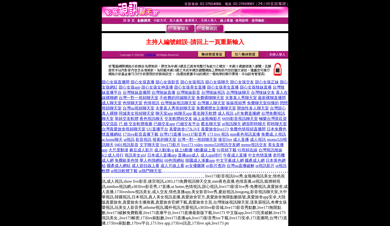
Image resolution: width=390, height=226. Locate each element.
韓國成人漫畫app (200, 160)
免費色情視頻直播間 (248, 129)
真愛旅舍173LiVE (184, 129)
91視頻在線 (247, 150)
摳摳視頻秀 (236, 103)
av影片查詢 (216, 166)
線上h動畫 (184, 150)
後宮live (225, 139)
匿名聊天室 (211, 124)
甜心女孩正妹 (267, 82)
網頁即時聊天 (254, 124)
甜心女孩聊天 (217, 82)
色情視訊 (151, 103)
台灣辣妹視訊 (213, 92)
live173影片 (170, 145)
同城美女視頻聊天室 (136, 113)
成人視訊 (226, 113)
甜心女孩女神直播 (157, 87)
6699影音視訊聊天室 (240, 118)
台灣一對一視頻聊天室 (138, 98)
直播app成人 (188, 155)
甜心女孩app (129, 87)
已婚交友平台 (188, 124)
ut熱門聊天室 (150, 171)
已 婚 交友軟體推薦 (135, 124)
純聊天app (183, 113)
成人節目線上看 (145, 166)
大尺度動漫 (118, 150)
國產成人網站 (119, 166)
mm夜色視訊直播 (245, 134)
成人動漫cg (164, 150)
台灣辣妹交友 (263, 92)
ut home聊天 (112, 139)
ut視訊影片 (264, 166)
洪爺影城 (150, 54)
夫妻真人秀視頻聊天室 (175, 108)
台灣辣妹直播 (163, 92)
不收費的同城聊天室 (177, 98)
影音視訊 (143, 139)
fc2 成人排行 (113, 155)
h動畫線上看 (205, 150)
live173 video (192, 145)
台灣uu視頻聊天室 (138, 108)
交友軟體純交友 (178, 118)
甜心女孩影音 (167, 82)
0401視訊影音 (127, 145)
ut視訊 (129, 139)
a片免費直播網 (247, 113)
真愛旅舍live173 (215, 129)
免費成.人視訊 (273, 134)
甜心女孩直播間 (116, 82)
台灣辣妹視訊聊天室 (178, 103)
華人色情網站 (151, 160)
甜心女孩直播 (142, 82)
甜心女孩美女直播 (190, 87)
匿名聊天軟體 (205, 113)
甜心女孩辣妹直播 (256, 87)
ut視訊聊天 (231, 124)
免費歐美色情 (127, 160)
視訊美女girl (135, 155)
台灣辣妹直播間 (136, 92)
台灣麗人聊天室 (211, 103)
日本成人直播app (162, 155)
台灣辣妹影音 (188, 92)
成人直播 (241, 139)
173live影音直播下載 (140, 134)
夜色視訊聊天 (151, 118)
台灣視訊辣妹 (270, 150)
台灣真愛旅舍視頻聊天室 (124, 129)
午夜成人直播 (235, 155)
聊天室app (164, 113)
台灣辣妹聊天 (238, 92)
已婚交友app (164, 124)
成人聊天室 (112, 103)
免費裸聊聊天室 (210, 98)
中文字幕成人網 (230, 160)
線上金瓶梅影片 (207, 118)
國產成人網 (255, 160)
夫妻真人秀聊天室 (241, 98)
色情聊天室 (133, 103)
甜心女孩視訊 (192, 82)
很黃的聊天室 (164, 139)
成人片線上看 (172, 166)
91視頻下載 (227, 150)
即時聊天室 (277, 124)
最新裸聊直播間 (272, 98)
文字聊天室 (149, 145)
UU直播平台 (157, 129)
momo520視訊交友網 (222, 145)
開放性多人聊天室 (253, 108)
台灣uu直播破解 (240, 166)
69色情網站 (174, 160)
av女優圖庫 (195, 166)
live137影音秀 (194, 134)
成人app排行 (211, 155)
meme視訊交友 (254, 145)
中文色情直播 (260, 155)
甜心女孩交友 (242, 82)
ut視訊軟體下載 (124, 171)
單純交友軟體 (127, 118)
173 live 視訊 (218, 134)
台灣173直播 (170, 134)
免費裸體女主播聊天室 (216, 108)
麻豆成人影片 (141, 150)
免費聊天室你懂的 (263, 103)
